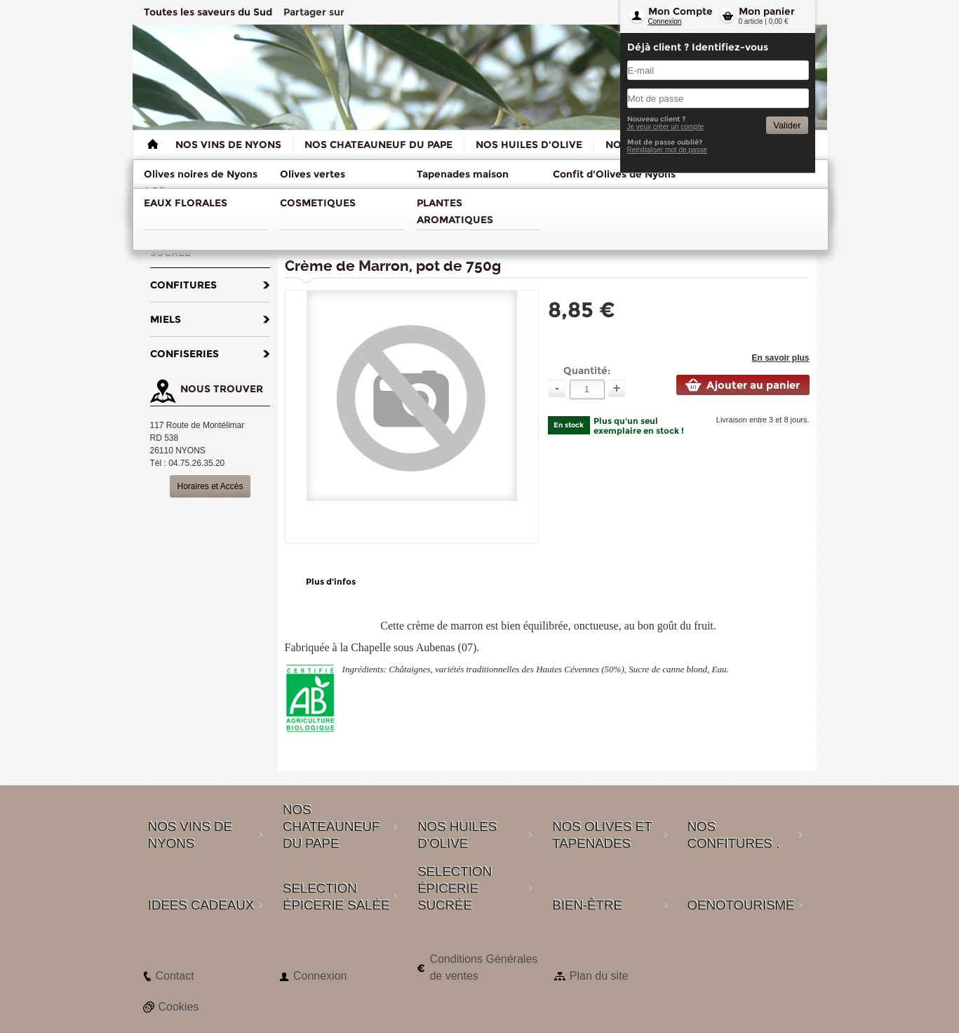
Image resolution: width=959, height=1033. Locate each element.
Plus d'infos (331, 581)
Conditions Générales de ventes (483, 967)
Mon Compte (680, 11)
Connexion (665, 21)
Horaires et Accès (210, 486)
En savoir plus (780, 358)
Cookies (179, 1007)
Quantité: (586, 370)
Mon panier (767, 11)
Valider (786, 125)
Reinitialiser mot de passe (667, 150)
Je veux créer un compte (665, 127)
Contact (175, 976)
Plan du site (599, 976)
